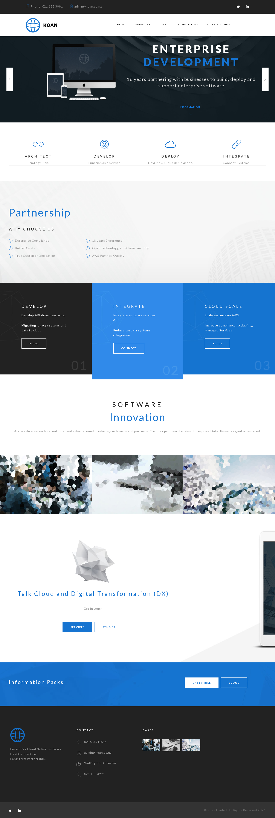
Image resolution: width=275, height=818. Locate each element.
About (120, 24)
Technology (187, 24)
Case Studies (218, 24)
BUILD (33, 343)
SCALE (217, 343)
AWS (163, 24)
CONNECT (128, 348)
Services (143, 24)
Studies (108, 627)
